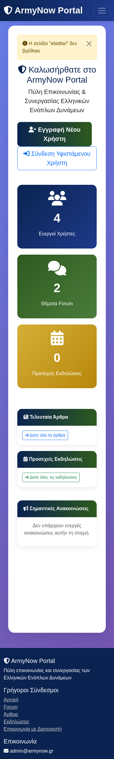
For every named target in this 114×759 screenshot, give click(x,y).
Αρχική (11, 699)
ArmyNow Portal (43, 10)
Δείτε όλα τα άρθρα (45, 435)
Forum (11, 707)
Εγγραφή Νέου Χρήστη (54, 134)
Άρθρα (11, 714)
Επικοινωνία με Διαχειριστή (33, 729)
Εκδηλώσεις (16, 721)
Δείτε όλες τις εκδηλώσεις (51, 477)
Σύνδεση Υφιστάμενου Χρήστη (57, 158)
